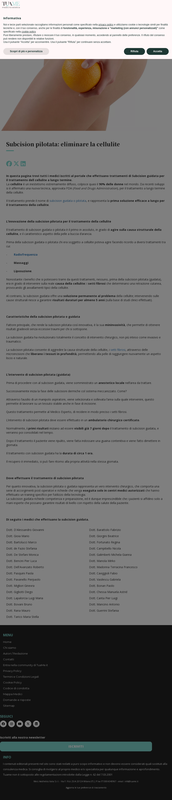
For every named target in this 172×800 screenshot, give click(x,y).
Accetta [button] (157, 792)
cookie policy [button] (29, 772)
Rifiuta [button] (134, 792)
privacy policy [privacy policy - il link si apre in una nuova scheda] (106, 765)
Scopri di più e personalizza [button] (26, 792)
